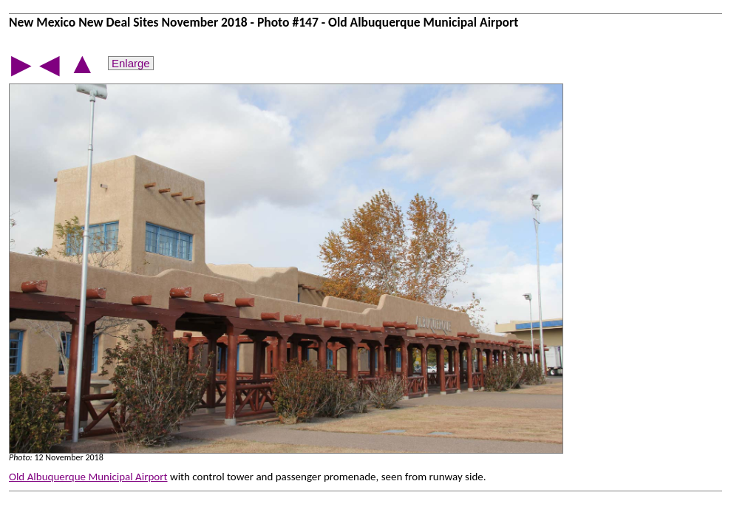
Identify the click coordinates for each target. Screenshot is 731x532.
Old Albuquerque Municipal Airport (88, 476)
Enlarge (131, 63)
